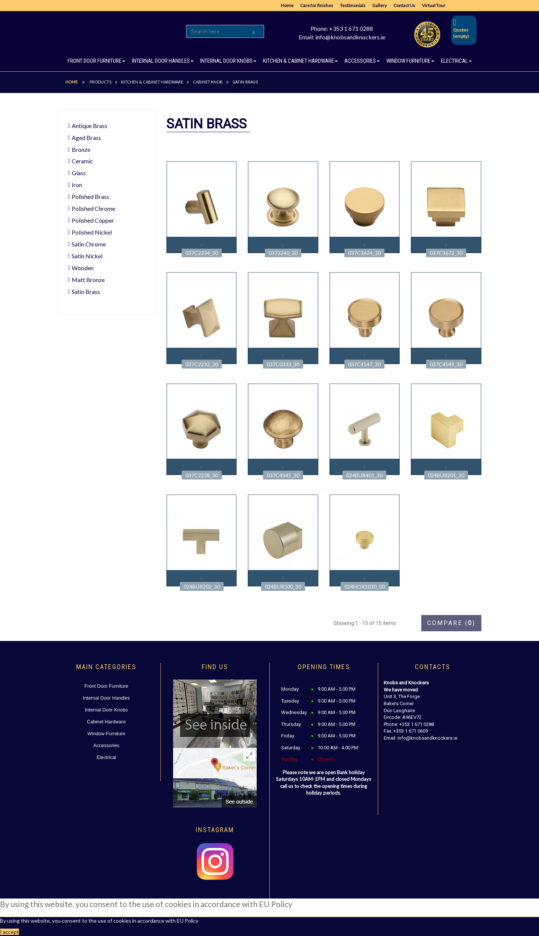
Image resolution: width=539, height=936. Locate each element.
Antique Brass (89, 125)
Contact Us (404, 5)
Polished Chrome (93, 208)
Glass (79, 172)
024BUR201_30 (446, 475)
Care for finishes (316, 5)
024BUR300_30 (283, 586)
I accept (9, 932)
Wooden (83, 267)
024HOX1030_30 (364, 586)
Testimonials (353, 5)
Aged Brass (86, 137)
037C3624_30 (364, 253)
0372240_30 (283, 253)
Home (287, 5)
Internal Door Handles (106, 698)
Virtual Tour (433, 5)
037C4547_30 (364, 364)
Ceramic (82, 160)
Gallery (379, 5)
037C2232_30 (201, 364)
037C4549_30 (446, 364)
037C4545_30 (283, 475)
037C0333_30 (283, 364)
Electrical (106, 757)
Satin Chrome (89, 244)
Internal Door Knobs (106, 710)
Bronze (81, 149)
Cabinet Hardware (106, 721)
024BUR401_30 (364, 475)
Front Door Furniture (106, 686)
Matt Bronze (88, 279)
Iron (77, 184)
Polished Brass (90, 196)
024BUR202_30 (202, 586)
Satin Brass (86, 291)
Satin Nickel (87, 255)
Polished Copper (93, 220)
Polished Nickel (92, 232)
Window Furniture (106, 733)
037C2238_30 (201, 475)
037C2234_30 (201, 253)
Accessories (106, 745)
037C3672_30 (446, 253)
